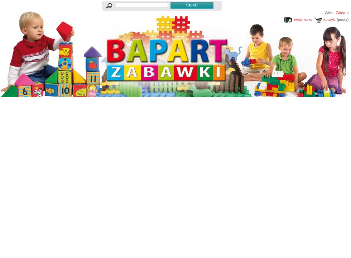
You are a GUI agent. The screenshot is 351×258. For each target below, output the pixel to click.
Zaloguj (342, 13)
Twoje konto (302, 20)
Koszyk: (329, 20)
